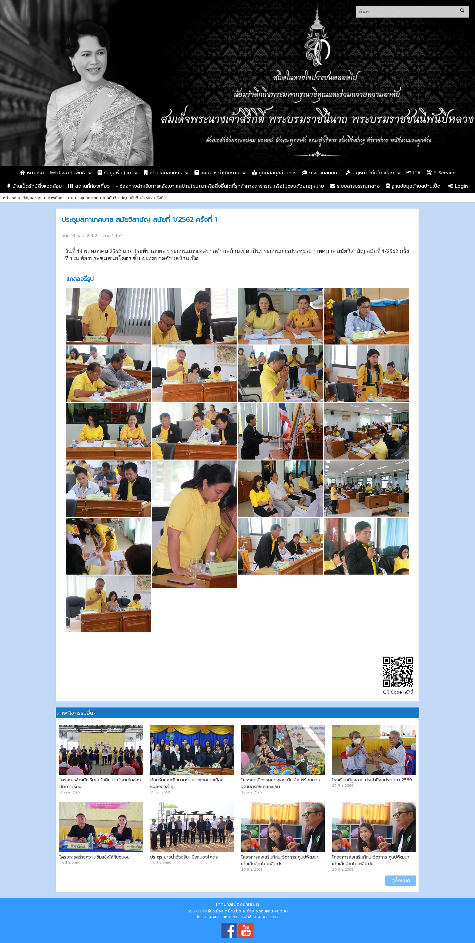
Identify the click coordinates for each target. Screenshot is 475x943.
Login (458, 186)
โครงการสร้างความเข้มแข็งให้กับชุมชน (94, 857)
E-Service (441, 172)
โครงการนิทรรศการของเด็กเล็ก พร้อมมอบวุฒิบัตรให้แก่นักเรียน (280, 783)
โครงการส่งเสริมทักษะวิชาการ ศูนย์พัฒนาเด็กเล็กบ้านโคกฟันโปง (279, 860)
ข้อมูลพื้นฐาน (114, 172)
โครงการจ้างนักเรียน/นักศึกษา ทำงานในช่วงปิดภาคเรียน (100, 783)
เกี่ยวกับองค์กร (163, 172)
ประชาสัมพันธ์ (67, 172)
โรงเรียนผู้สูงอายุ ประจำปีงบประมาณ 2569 (372, 779)
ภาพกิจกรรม (58, 198)
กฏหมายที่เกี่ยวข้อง (370, 172)
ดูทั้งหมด (400, 880)
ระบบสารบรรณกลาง (355, 186)
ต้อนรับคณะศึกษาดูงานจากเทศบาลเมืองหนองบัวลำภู (187, 783)
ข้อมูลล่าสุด (32, 198)
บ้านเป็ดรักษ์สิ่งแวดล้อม (34, 186)
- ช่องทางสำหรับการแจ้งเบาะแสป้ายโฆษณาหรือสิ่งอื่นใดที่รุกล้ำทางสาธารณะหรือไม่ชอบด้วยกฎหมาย (220, 186)
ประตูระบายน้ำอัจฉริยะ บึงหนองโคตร (184, 857)
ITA (414, 172)
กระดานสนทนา (321, 172)
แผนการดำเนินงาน (216, 172)
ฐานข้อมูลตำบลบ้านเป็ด (413, 186)
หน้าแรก (32, 172)
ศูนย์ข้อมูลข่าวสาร (274, 172)
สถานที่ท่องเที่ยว (89, 186)
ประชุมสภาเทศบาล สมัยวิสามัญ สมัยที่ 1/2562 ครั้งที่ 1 (121, 198)
